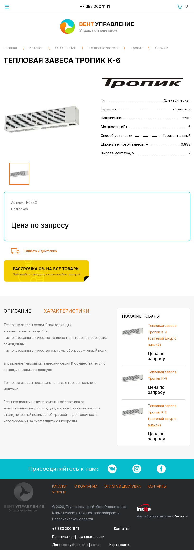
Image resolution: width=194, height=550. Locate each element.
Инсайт (180, 516)
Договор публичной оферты (75, 545)
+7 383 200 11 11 (95, 6)
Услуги (58, 492)
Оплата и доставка (40, 251)
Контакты (157, 486)
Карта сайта (119, 545)
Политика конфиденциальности (78, 537)
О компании (85, 486)
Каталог (59, 486)
